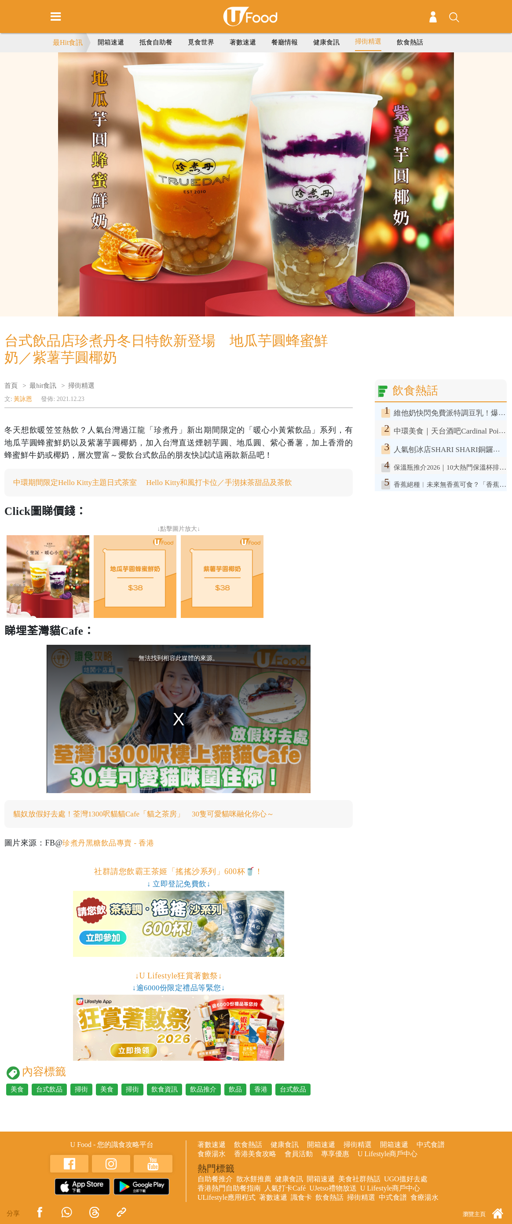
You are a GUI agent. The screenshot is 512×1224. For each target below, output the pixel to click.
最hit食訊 (42, 385)
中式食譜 (431, 1145)
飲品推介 (203, 1090)
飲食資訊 (164, 1090)
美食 (17, 1090)
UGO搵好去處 (406, 1180)
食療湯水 (211, 1154)
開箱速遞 (111, 42)
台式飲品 (49, 1090)
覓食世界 (201, 42)
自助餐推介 (215, 1180)
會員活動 (299, 1154)
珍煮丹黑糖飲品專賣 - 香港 (110, 843)
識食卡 (301, 1198)
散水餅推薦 (253, 1180)
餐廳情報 (284, 42)
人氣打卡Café (285, 1189)
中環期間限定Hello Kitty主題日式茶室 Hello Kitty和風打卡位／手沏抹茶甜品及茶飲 (160, 482)
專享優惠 (335, 1154)
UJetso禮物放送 (333, 1189)
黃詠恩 (23, 399)
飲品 (235, 1090)
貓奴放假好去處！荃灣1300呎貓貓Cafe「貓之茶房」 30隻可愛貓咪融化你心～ (151, 814)
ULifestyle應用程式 (226, 1198)
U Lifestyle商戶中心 (387, 1154)
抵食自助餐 (155, 42)
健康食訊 (326, 42)
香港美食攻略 (255, 1154)
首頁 (11, 385)
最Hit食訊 (68, 42)
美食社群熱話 (359, 1180)
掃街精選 (368, 41)
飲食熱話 (410, 42)
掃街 (81, 1090)
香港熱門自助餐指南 (229, 1189)
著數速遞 (243, 42)
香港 (260, 1090)
